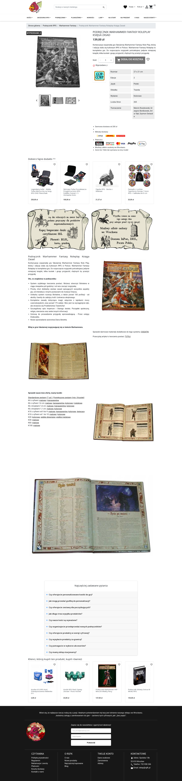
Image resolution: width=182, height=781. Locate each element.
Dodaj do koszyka (130, 60)
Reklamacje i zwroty (39, 763)
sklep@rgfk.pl (144, 768)
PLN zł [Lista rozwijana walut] (139, 7)
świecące (81, 411)
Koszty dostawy (37, 769)
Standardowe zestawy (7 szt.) (40, 397)
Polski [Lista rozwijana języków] (131, 7)
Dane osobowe (104, 758)
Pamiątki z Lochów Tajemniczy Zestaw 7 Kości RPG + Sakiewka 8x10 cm (138, 191)
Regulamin (35, 760)
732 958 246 (146, 764)
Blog (66, 766)
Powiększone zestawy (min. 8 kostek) (68, 397)
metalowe (78, 403)
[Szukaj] (80, 7)
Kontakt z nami (37, 772)
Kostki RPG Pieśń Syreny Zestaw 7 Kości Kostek (72, 690)
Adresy (100, 763)
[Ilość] (105, 60)
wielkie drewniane (48, 417)
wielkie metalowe (63, 417)
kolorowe (69, 403)
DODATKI (145, 332)
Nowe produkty (71, 760)
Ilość (95, 60)
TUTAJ (128, 336)
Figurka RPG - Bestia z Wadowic (104, 190)
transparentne (53, 400)
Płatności (35, 766)
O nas (67, 758)
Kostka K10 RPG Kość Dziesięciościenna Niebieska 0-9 (41, 691)
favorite (125, 7)
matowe (42, 400)
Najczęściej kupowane (74, 763)
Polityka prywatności (39, 758)
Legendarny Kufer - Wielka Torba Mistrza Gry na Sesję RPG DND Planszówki (41, 191)
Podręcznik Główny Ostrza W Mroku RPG (139, 690)
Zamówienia (103, 760)
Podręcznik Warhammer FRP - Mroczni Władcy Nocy (107, 690)
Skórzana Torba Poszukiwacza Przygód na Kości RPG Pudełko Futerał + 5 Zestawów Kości (74, 192)
